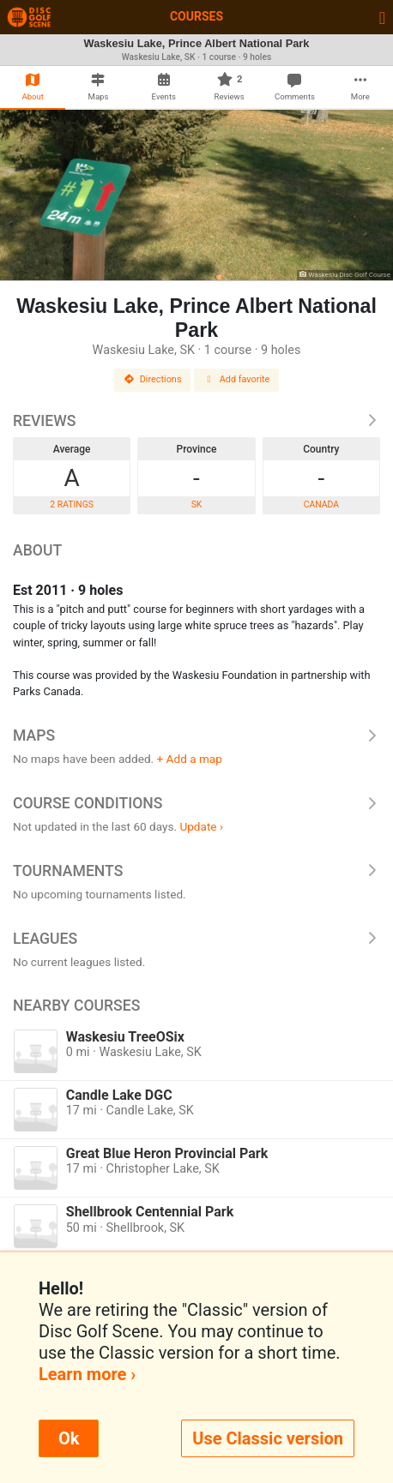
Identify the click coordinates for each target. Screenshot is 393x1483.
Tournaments (196, 871)
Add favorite (236, 379)
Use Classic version (267, 1438)
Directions (153, 379)
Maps (196, 735)
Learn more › (87, 1374)
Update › (201, 826)
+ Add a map (189, 759)
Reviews (196, 420)
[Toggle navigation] (382, 17)
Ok (69, 1438)
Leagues (196, 938)
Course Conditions (196, 803)
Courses (196, 16)
